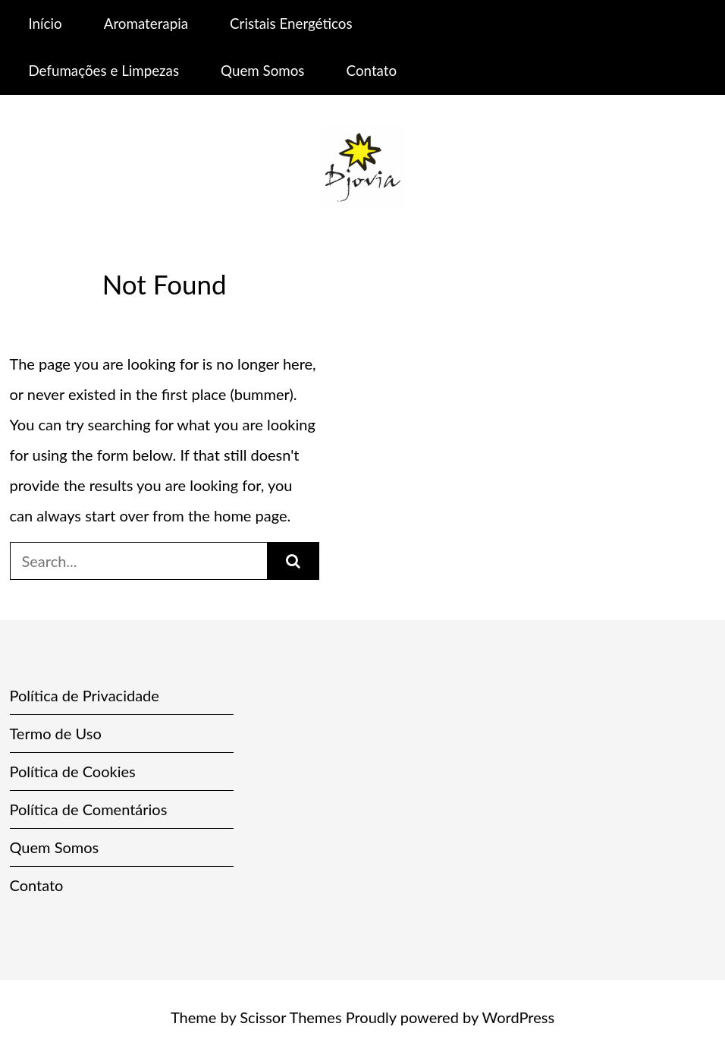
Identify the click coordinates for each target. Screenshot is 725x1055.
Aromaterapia (146, 23)
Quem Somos (262, 70)
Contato (372, 70)
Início (44, 23)
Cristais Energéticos (291, 23)
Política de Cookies (73, 771)
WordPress (518, 1017)
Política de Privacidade (84, 695)
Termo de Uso (56, 733)
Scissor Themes (290, 1017)
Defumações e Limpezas (103, 70)
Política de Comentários (89, 809)
